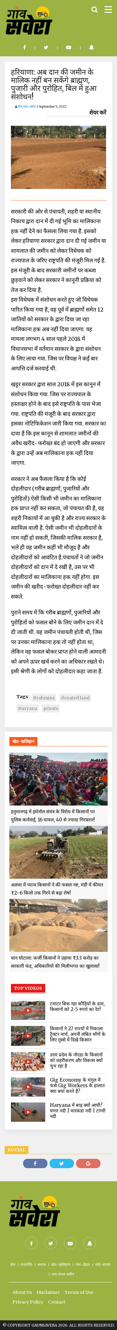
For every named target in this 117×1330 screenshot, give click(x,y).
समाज (41, 1264)
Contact (56, 1302)
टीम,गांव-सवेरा (25, 107)
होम (12, 1264)
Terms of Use (79, 1292)
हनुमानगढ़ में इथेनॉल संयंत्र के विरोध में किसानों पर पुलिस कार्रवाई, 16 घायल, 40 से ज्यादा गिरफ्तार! (53, 816)
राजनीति (26, 1264)
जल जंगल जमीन (62, 1274)
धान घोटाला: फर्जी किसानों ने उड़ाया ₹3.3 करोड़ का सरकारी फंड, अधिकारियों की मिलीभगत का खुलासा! (55, 962)
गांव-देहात (83, 1264)
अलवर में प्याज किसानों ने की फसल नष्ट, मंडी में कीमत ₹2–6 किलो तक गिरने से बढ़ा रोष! (57, 889)
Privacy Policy (27, 1302)
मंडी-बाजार (103, 1264)
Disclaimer (48, 1292)
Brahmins (44, 698)
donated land (75, 698)
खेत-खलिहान (60, 1264)
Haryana (27, 708)
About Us (22, 1292)
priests (50, 708)
